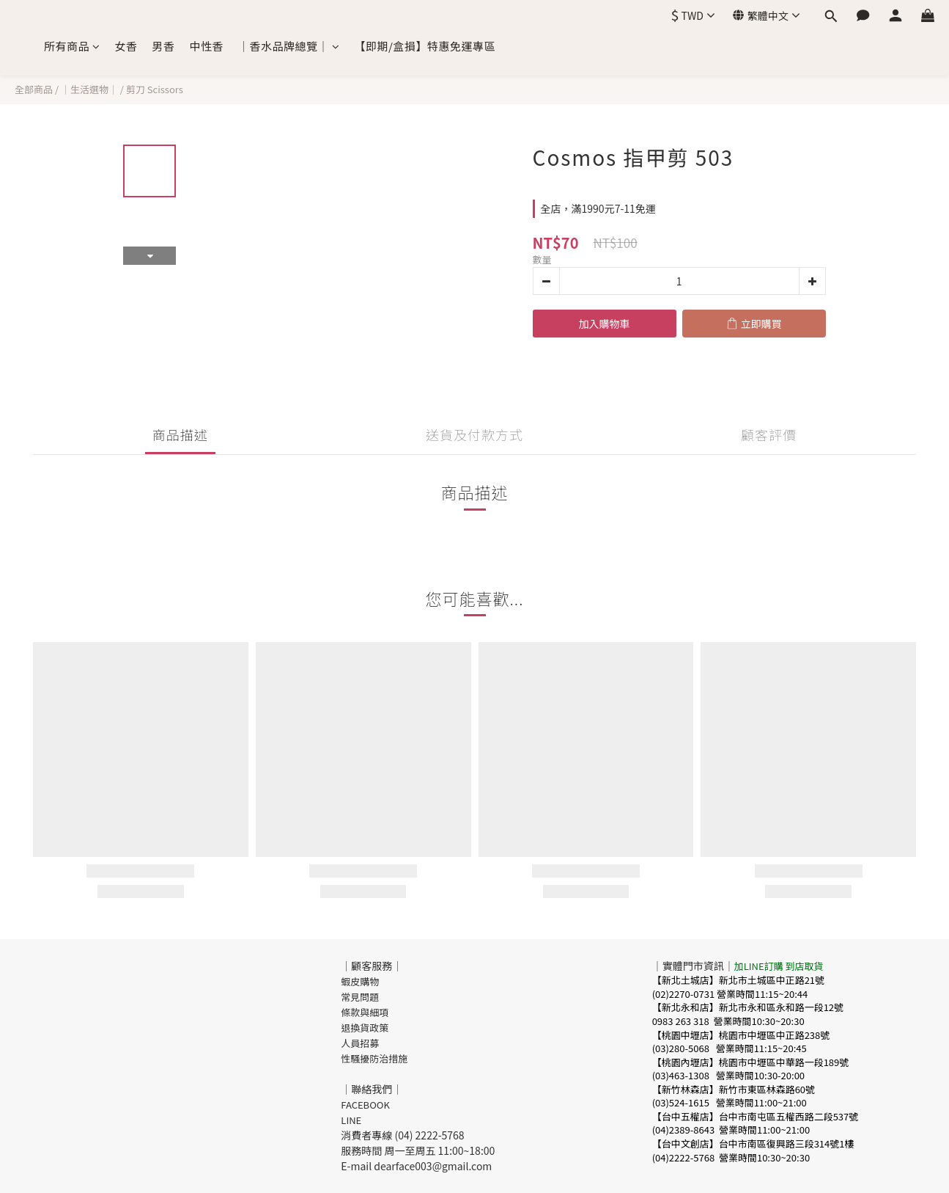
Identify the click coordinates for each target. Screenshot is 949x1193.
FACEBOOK (365, 1105)
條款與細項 (364, 1012)
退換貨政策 (364, 1028)
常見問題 (360, 997)
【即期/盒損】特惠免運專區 (425, 46)
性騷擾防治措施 (374, 1058)
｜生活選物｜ (89, 89)
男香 (163, 46)
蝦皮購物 (360, 981)
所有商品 (72, 46)
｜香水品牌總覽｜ (289, 46)
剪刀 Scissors (154, 89)
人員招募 (360, 1043)
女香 (126, 46)
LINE (351, 1120)
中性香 (207, 46)
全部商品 (34, 89)
